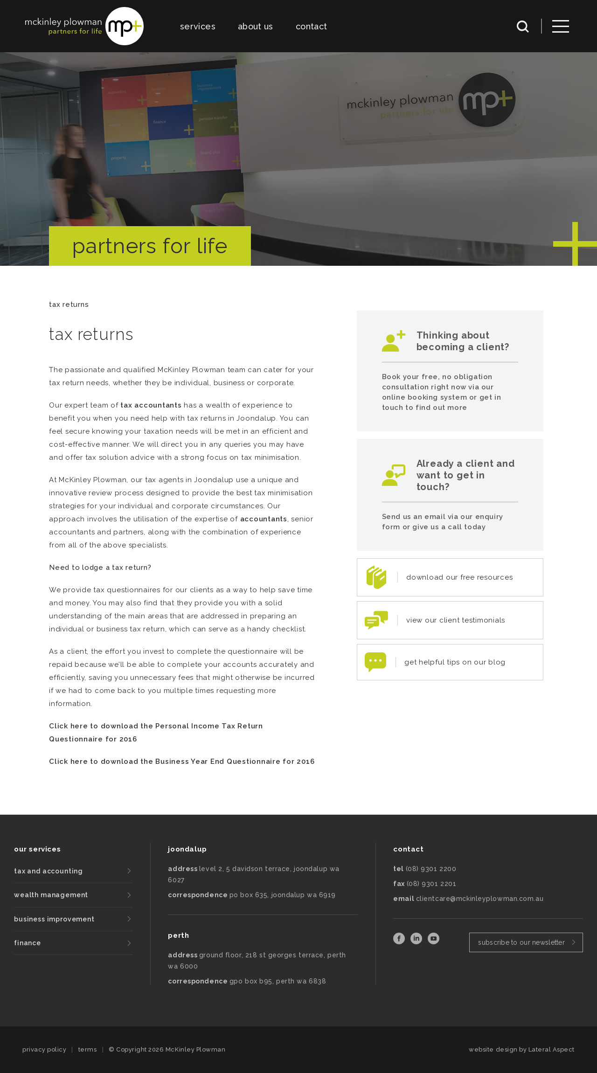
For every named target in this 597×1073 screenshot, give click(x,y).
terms (87, 1049)
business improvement (54, 919)
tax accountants (150, 405)
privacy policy (44, 1049)
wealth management (51, 895)
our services (37, 849)
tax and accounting (48, 871)
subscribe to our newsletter (521, 942)
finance (27, 943)
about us (255, 26)
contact (311, 26)
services (197, 26)
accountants (263, 519)
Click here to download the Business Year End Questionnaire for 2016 (181, 761)
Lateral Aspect (551, 1049)
